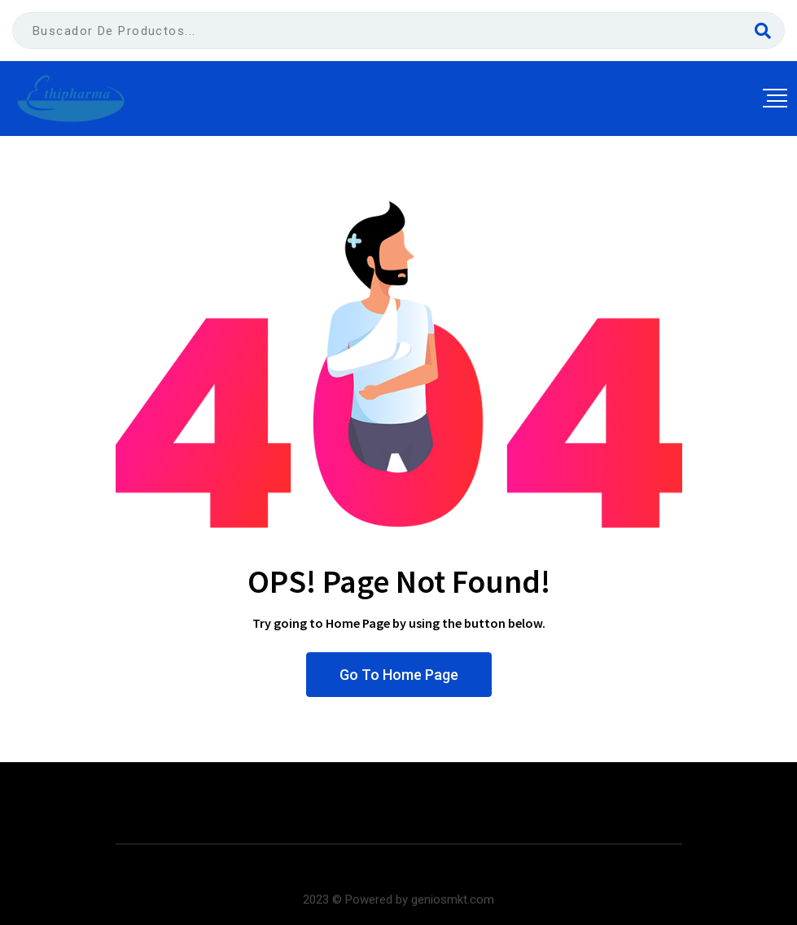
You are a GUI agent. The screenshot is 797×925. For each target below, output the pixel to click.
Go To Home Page (398, 674)
